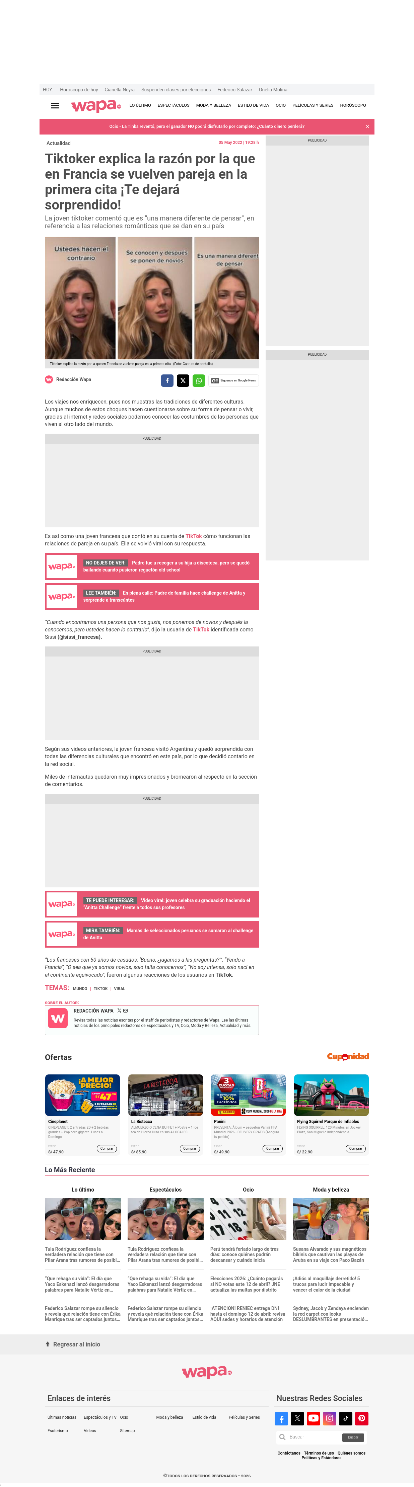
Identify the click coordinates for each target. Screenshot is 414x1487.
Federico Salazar (234, 89)
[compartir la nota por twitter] (183, 380)
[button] (367, 126)
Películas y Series (244, 1417)
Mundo (80, 988)
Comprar (107, 1148)
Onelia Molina (273, 89)
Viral (119, 988)
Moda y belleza (169, 1417)
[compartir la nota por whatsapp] (199, 380)
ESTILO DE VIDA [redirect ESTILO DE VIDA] (253, 105)
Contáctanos (289, 1453)
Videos (90, 1430)
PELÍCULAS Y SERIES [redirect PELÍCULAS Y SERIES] (312, 105)
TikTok (101, 988)
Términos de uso (319, 1453)
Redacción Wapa (73, 379)
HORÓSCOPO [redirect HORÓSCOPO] (353, 105)
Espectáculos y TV (100, 1417)
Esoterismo (58, 1430)
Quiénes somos (351, 1453)
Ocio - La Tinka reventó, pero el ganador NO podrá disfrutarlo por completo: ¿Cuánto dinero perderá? (207, 126)
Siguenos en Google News (233, 380)
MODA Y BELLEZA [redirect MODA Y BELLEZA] (213, 105)
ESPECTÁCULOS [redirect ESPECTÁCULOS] (174, 105)
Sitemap (127, 1430)
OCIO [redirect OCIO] (281, 105)
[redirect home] (96, 107)
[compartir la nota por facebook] (167, 380)
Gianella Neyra (120, 89)
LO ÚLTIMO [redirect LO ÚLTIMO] (140, 105)
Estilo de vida (204, 1417)
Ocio (124, 1417)
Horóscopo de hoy (79, 89)
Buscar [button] (353, 1437)
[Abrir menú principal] (55, 105)
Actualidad (59, 143)
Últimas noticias (62, 1417)
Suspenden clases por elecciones (176, 89)
